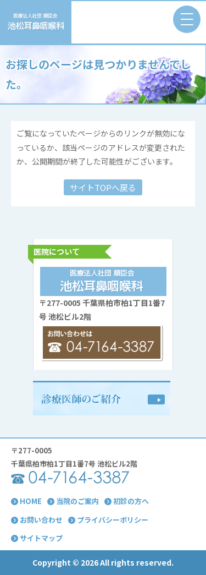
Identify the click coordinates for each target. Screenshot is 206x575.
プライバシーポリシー (108, 519)
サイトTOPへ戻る (103, 187)
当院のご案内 (73, 501)
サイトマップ (37, 538)
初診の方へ (126, 501)
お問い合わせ (37, 519)
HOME (26, 501)
